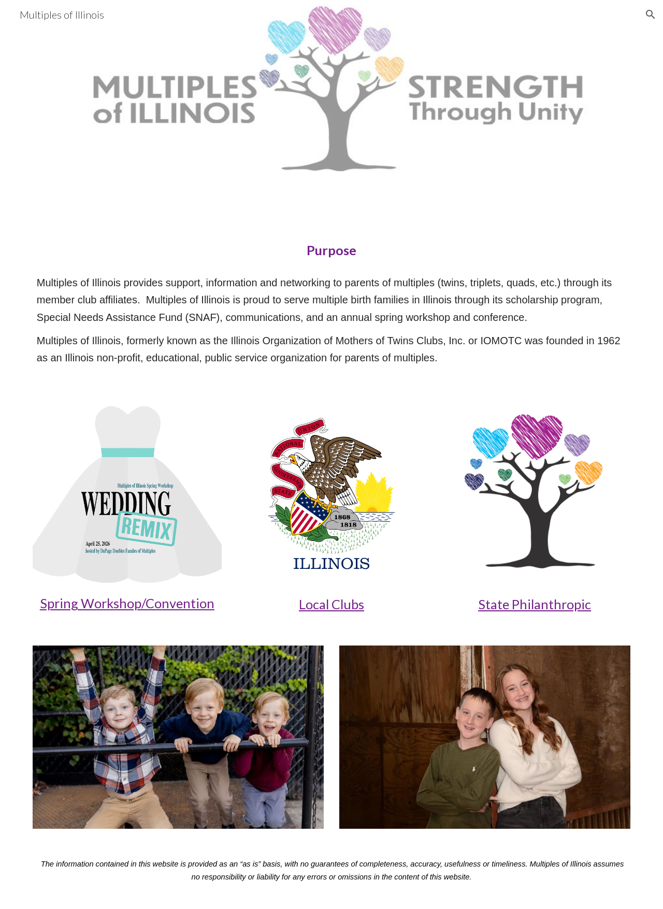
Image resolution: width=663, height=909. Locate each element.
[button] (650, 14)
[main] (331, 250)
